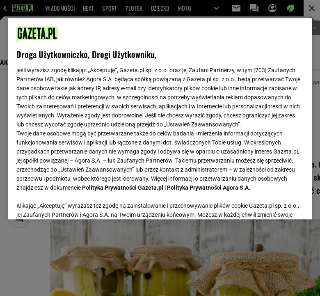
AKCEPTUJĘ (276, 203)
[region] (160, 118)
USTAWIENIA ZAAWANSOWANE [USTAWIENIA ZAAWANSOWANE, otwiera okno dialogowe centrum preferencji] (70, 203)
